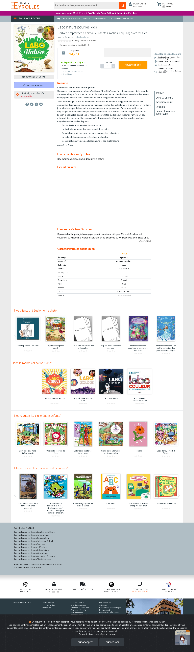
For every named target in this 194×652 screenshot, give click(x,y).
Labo (124, 265)
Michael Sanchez (65, 37)
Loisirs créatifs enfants (51, 564)
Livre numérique (77, 612)
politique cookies (98, 622)
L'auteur (160, 107)
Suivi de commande (78, 605)
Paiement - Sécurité (78, 610)
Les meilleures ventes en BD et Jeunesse (32, 559)
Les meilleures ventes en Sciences (29, 544)
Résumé (160, 93)
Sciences (18, 567)
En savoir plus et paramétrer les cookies (97, 634)
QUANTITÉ (108, 63)
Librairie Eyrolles (48, 605)
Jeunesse (34, 564)
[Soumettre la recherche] (122, 5)
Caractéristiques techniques (165, 112)
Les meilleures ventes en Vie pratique (31, 553)
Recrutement (104, 610)
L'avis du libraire (164, 98)
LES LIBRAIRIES (48, 603)
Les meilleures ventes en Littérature (30, 547)
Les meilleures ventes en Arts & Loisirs (31, 550)
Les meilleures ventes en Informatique (31, 535)
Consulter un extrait (34, 77)
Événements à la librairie (109, 612)
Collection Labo (82, 37)
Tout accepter (84, 642)
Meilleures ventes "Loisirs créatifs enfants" (41, 468)
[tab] (80, 52)
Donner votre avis (88, 40)
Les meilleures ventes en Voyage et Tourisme (34, 556)
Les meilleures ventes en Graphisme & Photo (34, 532)
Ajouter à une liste (34, 85)
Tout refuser (111, 642)
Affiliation (103, 605)
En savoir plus (145, 241)
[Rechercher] (87, 5)
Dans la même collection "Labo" (32, 363)
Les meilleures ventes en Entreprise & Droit (33, 541)
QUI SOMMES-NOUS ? (22, 603)
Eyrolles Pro (46, 608)
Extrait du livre (164, 102)
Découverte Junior (32, 567)
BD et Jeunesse (21, 564)
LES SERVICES (105, 603)
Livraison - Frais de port (80, 608)
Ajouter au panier (133, 64)
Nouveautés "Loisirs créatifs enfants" (37, 415)
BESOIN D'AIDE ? (77, 603)
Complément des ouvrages (110, 608)
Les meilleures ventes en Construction (31, 538)
